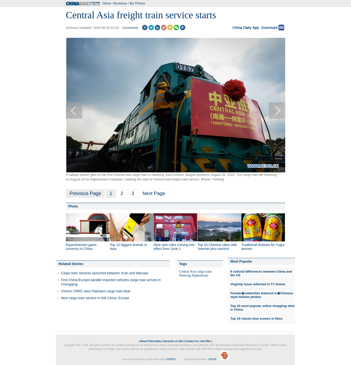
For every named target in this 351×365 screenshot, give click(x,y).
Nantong (185, 275)
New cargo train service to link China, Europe (95, 298)
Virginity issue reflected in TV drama (257, 284)
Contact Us (191, 341)
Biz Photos (137, 3)
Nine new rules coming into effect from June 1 (174, 247)
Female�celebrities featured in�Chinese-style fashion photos (262, 295)
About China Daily (150, 341)
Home (106, 3)
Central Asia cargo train (195, 271)
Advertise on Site (173, 341)
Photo (73, 206)
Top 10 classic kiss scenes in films (256, 318)
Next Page (153, 193)
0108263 (171, 359)
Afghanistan (200, 275)
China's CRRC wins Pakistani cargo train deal (95, 291)
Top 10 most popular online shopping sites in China (262, 308)
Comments (130, 28)
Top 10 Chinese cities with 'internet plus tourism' (217, 247)
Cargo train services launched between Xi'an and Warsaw (104, 273)
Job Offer (205, 341)
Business (120, 3)
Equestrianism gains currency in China (81, 247)
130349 (212, 359)
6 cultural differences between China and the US (261, 273)
